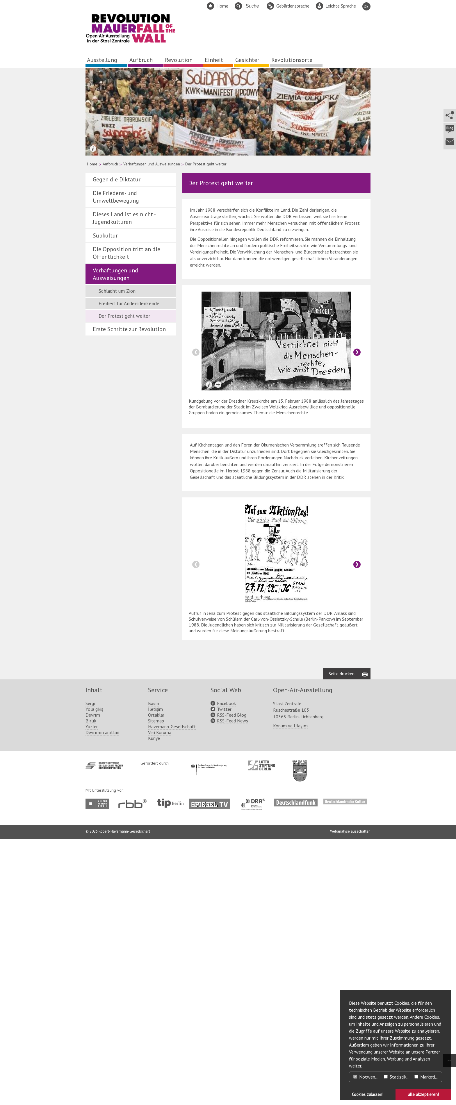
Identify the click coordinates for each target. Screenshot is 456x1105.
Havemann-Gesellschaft (172, 726)
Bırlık (91, 721)
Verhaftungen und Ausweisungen (151, 164)
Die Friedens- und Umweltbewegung (116, 196)
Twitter (224, 709)
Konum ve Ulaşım (290, 726)
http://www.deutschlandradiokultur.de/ (345, 801)
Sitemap (156, 721)
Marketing (427, 1077)
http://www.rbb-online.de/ (134, 804)
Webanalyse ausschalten (350, 831)
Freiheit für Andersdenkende (129, 303)
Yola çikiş (94, 709)
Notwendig (367, 1077)
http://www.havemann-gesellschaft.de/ (104, 766)
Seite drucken (342, 673)
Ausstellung (102, 60)
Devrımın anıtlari (102, 732)
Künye (154, 738)
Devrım (93, 715)
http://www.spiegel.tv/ (211, 801)
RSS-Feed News (232, 721)
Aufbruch (141, 60)
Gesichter (247, 60)
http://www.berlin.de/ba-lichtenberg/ (300, 766)
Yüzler (92, 726)
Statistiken (397, 1077)
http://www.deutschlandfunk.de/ (296, 801)
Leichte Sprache (340, 6)
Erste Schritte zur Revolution (129, 329)
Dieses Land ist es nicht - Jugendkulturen (124, 218)
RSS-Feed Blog (231, 715)
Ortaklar (156, 715)
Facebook (226, 703)
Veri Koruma (159, 732)
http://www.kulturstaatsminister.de (209, 763)
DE (366, 6)
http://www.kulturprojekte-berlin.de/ (99, 804)
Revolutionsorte (291, 60)
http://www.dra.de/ (254, 801)
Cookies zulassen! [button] (367, 1094)
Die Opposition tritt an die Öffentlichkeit (126, 252)
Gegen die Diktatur (116, 179)
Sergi (90, 703)
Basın (153, 703)
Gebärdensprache (292, 6)
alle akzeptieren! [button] (423, 1094)
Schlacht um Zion (117, 291)
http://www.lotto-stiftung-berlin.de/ (261, 765)
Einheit (214, 60)
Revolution (179, 60)
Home (222, 6)
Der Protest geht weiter (124, 316)
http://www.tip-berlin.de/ (170, 803)
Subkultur (105, 235)
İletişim (155, 709)
